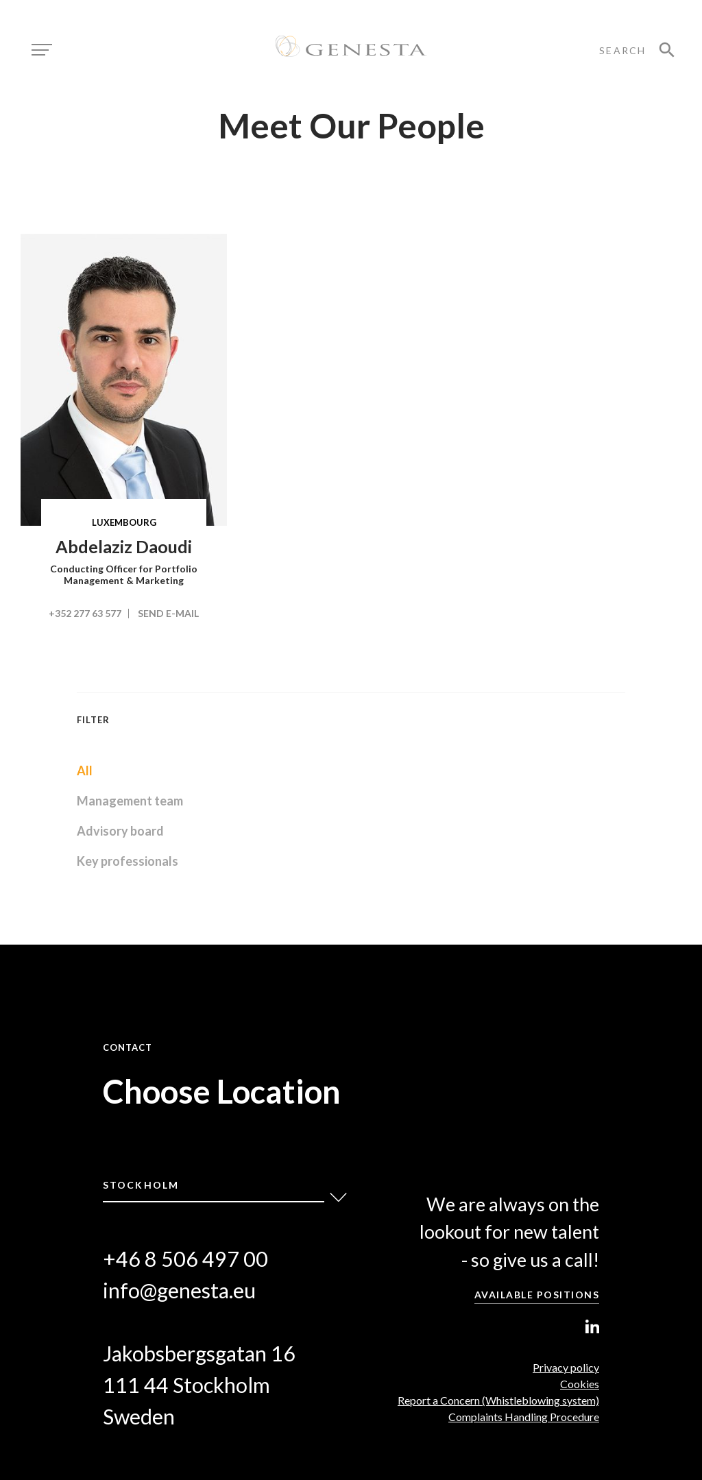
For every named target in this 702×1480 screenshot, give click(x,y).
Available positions (537, 1294)
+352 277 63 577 (85, 613)
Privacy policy (566, 1367)
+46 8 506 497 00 (185, 1259)
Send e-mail (168, 613)
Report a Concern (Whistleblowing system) (498, 1400)
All (85, 770)
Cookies (579, 1383)
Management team (130, 800)
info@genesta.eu (179, 1290)
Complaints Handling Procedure (523, 1416)
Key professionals (127, 861)
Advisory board (120, 830)
